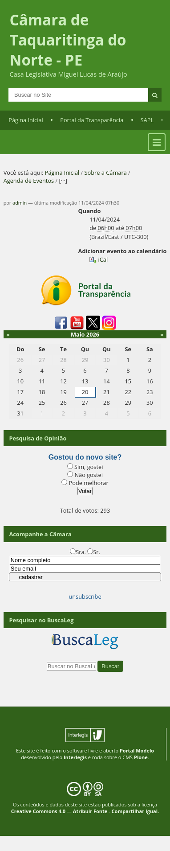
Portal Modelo (137, 750)
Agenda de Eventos (29, 181)
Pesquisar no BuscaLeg (41, 620)
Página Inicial (25, 120)
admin (19, 202)
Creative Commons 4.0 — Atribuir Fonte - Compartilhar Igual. (85, 811)
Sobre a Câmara (106, 173)
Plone (141, 757)
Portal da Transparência (91, 120)
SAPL (147, 120)
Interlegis (75, 757)
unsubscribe (85, 596)
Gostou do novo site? (85, 457)
